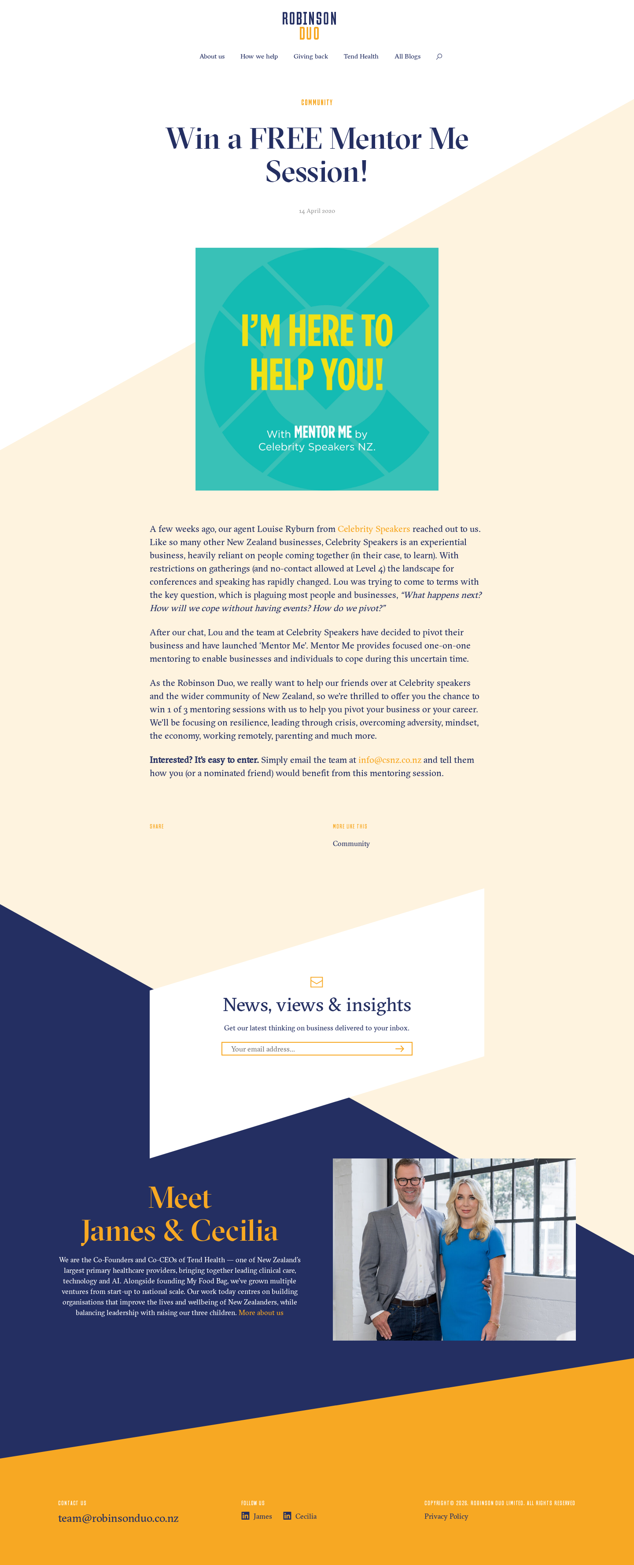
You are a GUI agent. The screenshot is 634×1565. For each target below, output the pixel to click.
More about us (261, 1312)
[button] (439, 57)
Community (351, 843)
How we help (259, 56)
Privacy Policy (446, 1516)
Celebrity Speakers (374, 528)
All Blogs (407, 56)
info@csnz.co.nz (389, 759)
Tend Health (361, 56)
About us (212, 56)
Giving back (311, 56)
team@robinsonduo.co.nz (118, 1518)
